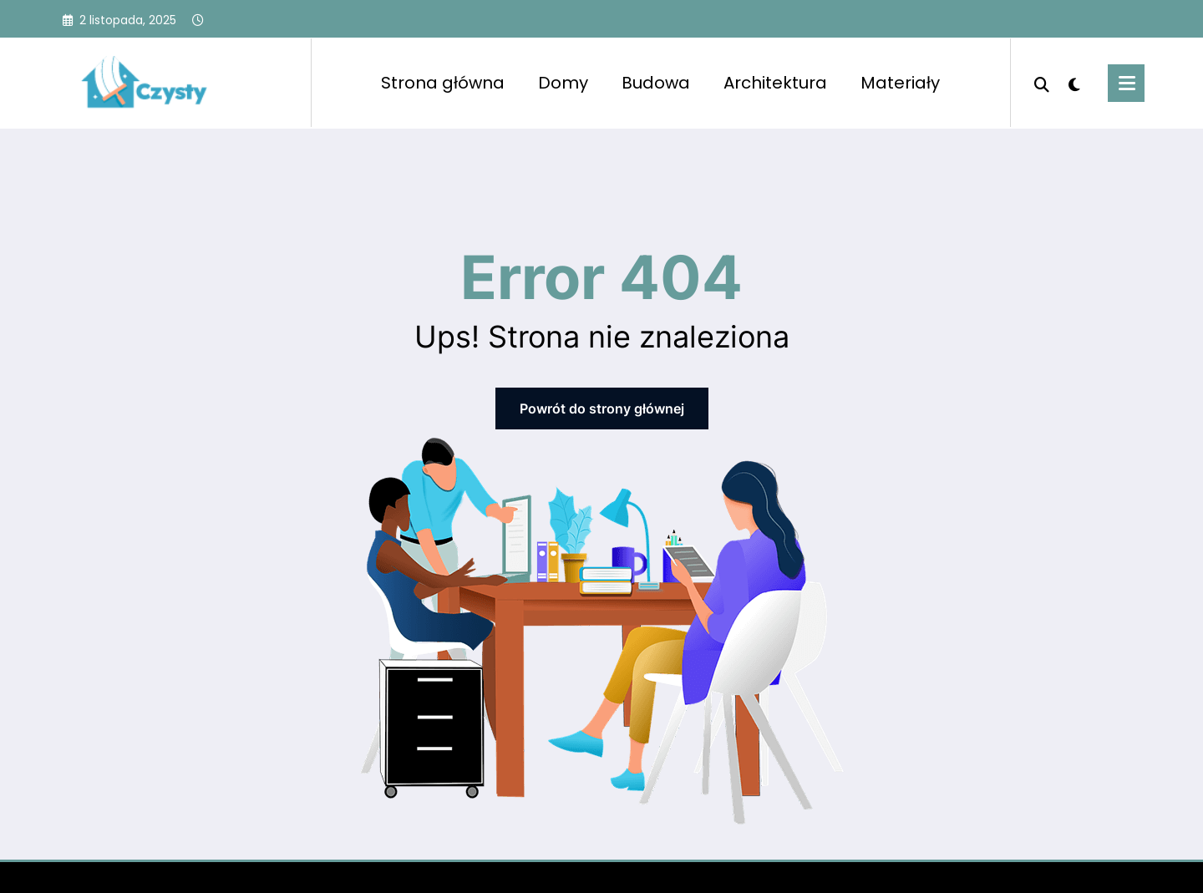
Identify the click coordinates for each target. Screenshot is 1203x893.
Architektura (775, 82)
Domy (563, 82)
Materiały (900, 82)
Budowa (656, 82)
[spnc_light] (1074, 82)
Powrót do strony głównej (602, 408)
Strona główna (443, 82)
